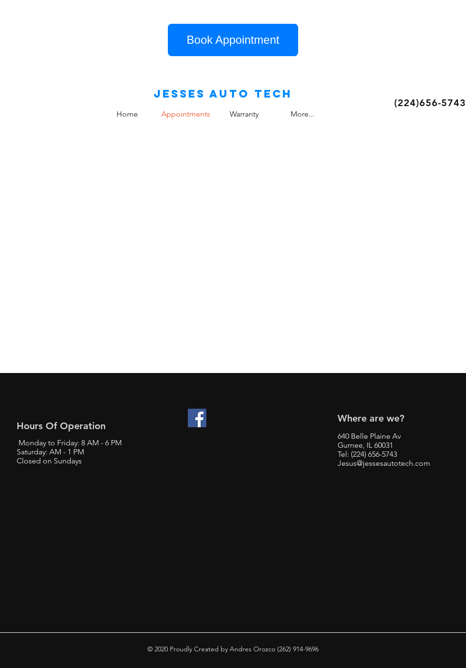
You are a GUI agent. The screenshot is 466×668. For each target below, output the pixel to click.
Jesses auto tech (223, 93)
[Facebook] (197, 418)
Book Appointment (233, 39)
